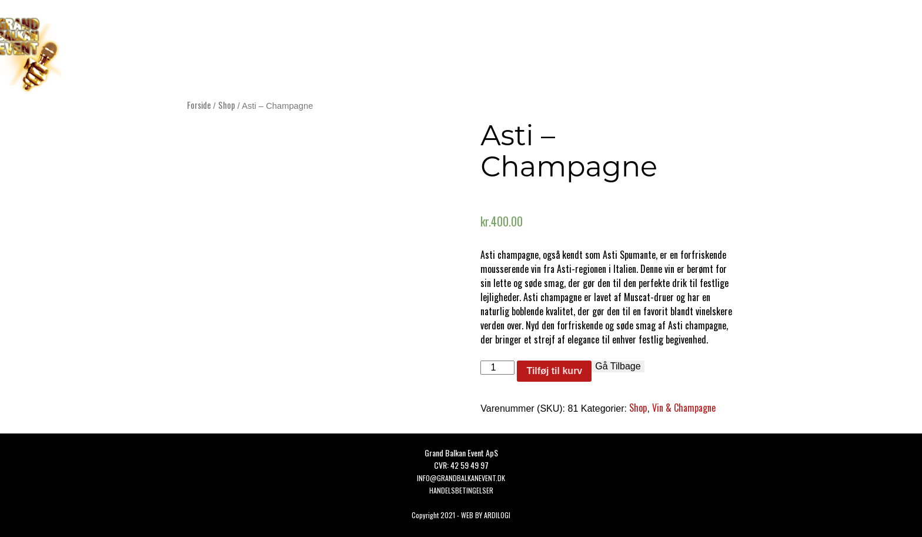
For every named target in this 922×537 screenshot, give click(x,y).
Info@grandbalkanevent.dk (461, 478)
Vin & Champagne (684, 408)
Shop (226, 104)
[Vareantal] (497, 368)
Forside (199, 104)
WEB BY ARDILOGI (485, 515)
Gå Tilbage (617, 366)
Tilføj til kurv (554, 371)
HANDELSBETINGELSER (461, 490)
